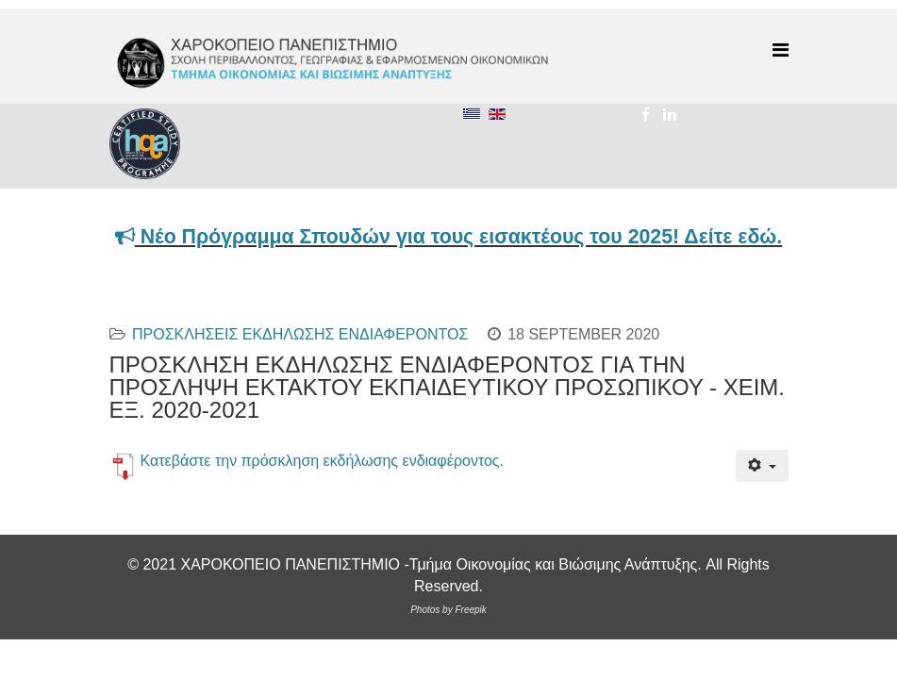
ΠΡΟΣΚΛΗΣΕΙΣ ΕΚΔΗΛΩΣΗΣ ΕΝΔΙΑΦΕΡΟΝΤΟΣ (300, 334)
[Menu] (780, 50)
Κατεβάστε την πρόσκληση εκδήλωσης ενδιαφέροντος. (323, 461)
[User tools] (762, 466)
